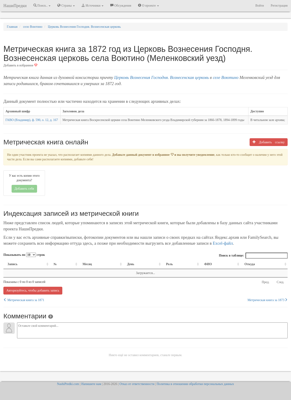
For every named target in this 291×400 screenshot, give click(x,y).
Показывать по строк (24, 255)
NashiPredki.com (68, 384)
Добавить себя (24, 188)
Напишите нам (91, 384)
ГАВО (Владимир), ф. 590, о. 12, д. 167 (31, 120)
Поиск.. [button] (42, 5)
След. (280, 282)
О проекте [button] (148, 5)
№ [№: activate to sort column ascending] (55, 264)
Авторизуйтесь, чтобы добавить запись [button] (32, 290)
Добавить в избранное (20, 65)
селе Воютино (225, 77)
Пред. (265, 282)
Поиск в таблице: (253, 256)
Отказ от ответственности (136, 384)
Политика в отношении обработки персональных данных (195, 384)
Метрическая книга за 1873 (268, 300)
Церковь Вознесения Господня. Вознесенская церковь (161, 77)
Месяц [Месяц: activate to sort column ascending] (87, 264)
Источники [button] (92, 5)
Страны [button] (66, 5)
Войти (259, 5)
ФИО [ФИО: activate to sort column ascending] (208, 264)
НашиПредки (15, 5)
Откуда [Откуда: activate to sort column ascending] (249, 264)
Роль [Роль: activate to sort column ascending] (169, 264)
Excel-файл (223, 243)
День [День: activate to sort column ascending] (130, 264)
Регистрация (279, 5)
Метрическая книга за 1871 (23, 300)
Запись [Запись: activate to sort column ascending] (13, 264)
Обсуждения (120, 5)
